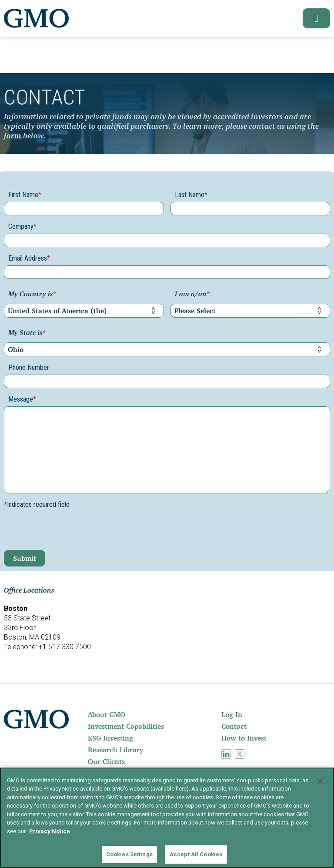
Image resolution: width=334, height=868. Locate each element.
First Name (24, 195)
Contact (234, 726)
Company (22, 226)
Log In (231, 714)
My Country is (32, 294)
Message (22, 399)
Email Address (29, 258)
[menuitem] (154, 714)
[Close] (320, 781)
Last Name (191, 195)
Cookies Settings (129, 854)
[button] (314, 18)
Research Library (115, 749)
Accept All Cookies (196, 854)
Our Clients (106, 761)
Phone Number (28, 367)
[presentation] (70, 533)
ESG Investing (110, 738)
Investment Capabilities (126, 726)
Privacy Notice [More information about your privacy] (49, 831)
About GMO (106, 714)
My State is (27, 333)
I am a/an (192, 294)
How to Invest (244, 738)
